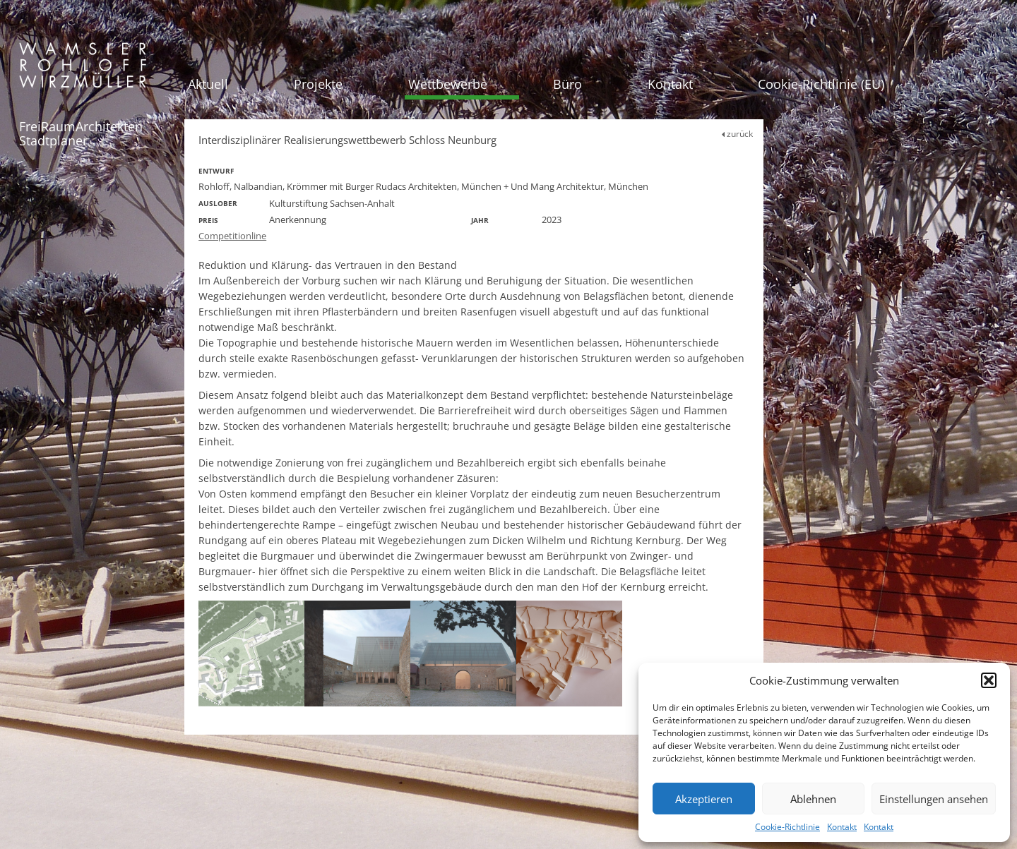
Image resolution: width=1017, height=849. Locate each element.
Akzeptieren (703, 799)
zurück (737, 134)
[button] (989, 680)
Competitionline (232, 235)
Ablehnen (813, 799)
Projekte (318, 84)
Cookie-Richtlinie (787, 827)
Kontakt (842, 827)
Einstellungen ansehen (933, 799)
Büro (567, 84)
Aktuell (208, 84)
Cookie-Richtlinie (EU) (821, 84)
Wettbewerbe (447, 84)
